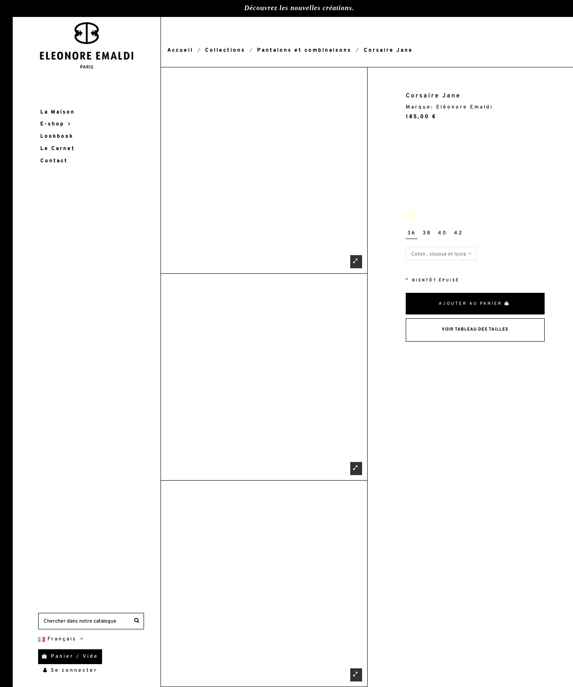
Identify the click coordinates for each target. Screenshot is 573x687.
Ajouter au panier (474, 303)
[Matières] (441, 253)
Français (62, 639)
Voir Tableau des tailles (475, 329)
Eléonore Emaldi (464, 107)
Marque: (420, 107)
